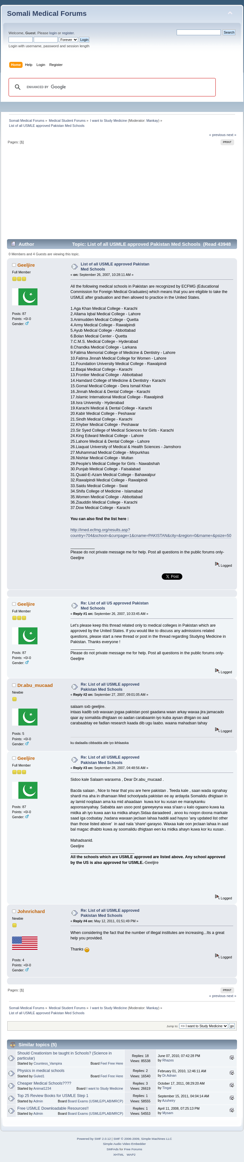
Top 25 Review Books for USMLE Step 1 (52, 1095)
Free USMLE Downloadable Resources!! (53, 1108)
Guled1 (39, 1076)
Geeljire (26, 265)
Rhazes (168, 1060)
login (53, 33)
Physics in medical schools (40, 1070)
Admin (38, 1101)
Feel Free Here (111, 1063)
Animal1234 (42, 1088)
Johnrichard (31, 911)
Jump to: (172, 1026)
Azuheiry (168, 1100)
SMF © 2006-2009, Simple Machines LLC (142, 1138)
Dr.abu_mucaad (35, 685)
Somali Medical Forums (47, 13)
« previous (217, 135)
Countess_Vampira (48, 1063)
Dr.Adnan (169, 1075)
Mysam (167, 1113)
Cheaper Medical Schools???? (44, 1083)
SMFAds (113, 1149)
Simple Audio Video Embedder (124, 1144)
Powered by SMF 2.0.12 (94, 1138)
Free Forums (133, 1149)
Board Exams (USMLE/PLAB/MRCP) (95, 1101)
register (68, 33)
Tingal (166, 1088)
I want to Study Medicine (104, 1088)
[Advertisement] (122, 194)
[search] (111, 87)
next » (231, 135)
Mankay (152, 120)
